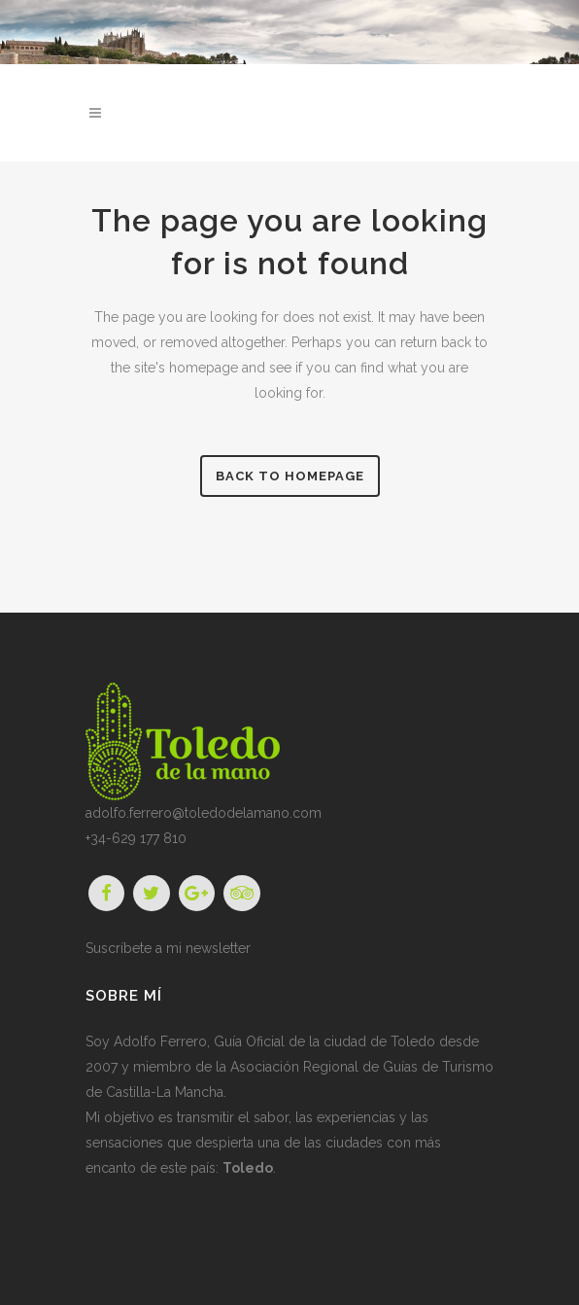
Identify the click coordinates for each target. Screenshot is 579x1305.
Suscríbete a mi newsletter (168, 948)
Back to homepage (290, 476)
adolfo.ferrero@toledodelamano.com (203, 813)
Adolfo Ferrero (160, 1041)
